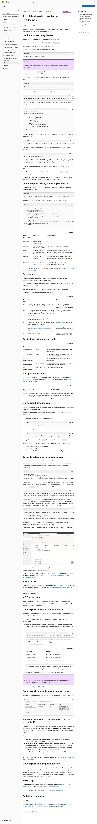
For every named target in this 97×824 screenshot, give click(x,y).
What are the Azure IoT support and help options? (50, 790)
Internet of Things (37, 11)
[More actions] (73, 11)
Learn (24, 11)
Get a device (32, 270)
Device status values (61, 253)
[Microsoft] (3, 2)
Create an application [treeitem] (9, 41)
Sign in (93, 2)
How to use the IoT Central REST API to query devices (37, 776)
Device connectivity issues (85, 14)
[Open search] (89, 2)
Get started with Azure (88, 6)
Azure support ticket (54, 786)
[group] (48, 99)
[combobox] (10, 13)
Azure (29, 11)
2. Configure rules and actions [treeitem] (11, 27)
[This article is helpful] (91, 32)
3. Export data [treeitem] (7, 30)
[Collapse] (18, 10)
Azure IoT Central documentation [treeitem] (11, 16)
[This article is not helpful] (93, 32)
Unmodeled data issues (84, 16)
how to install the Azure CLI (51, 46)
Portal (79, 6)
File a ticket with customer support (64, 318)
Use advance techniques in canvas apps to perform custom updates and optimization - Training (47, 804)
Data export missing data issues (86, 25)
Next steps (81, 27)
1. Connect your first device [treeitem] (10, 25)
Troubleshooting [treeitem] (8, 62)
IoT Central (46, 11)
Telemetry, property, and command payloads (61, 587)
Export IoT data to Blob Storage (41, 687)
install (25, 49)
